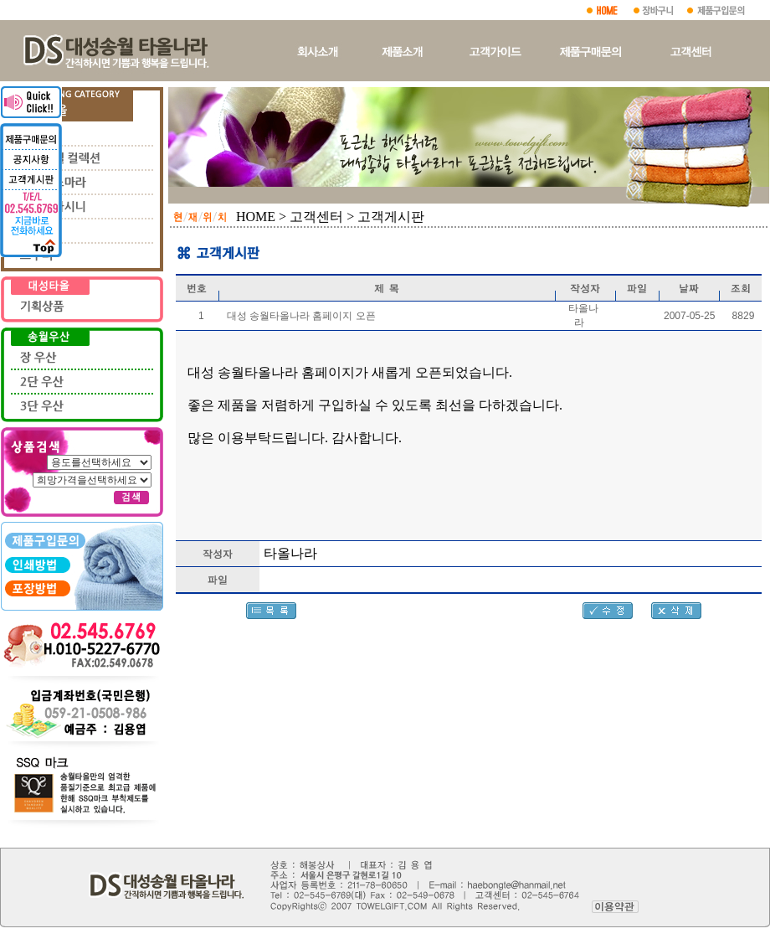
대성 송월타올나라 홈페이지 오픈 (301, 316)
